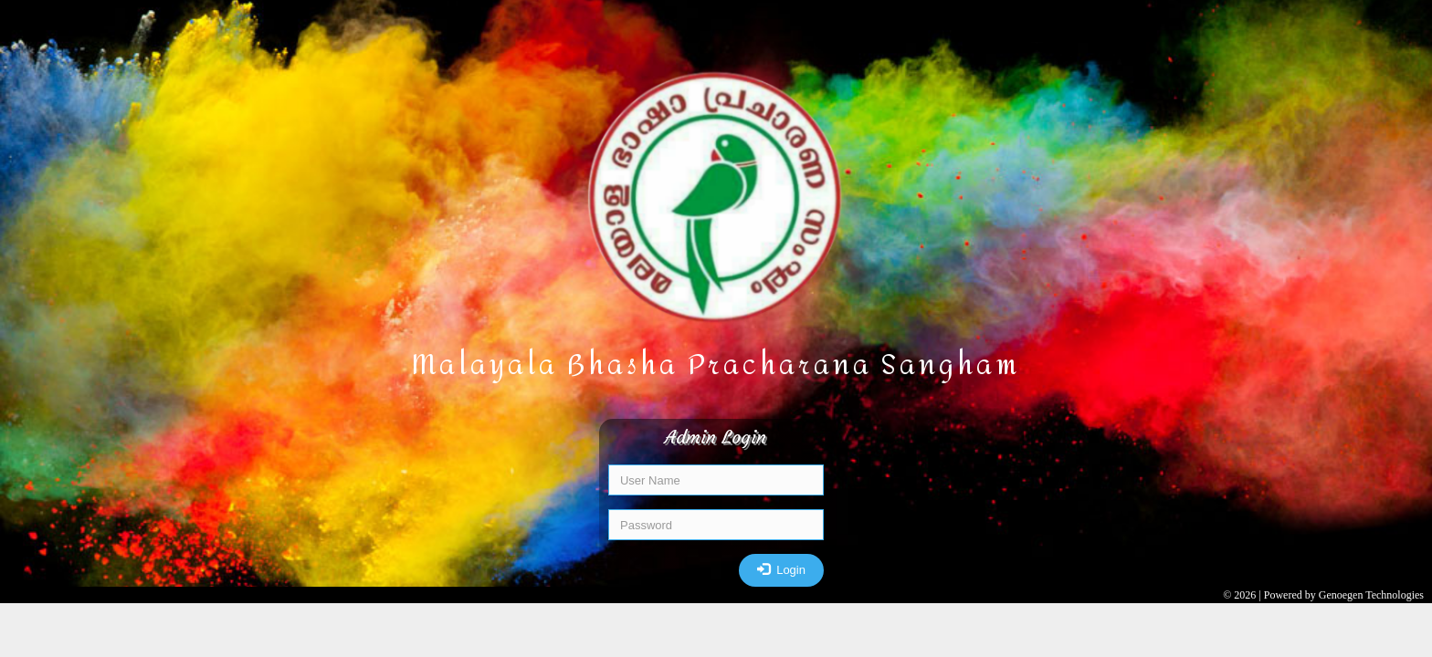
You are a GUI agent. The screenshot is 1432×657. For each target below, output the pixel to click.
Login (781, 569)
